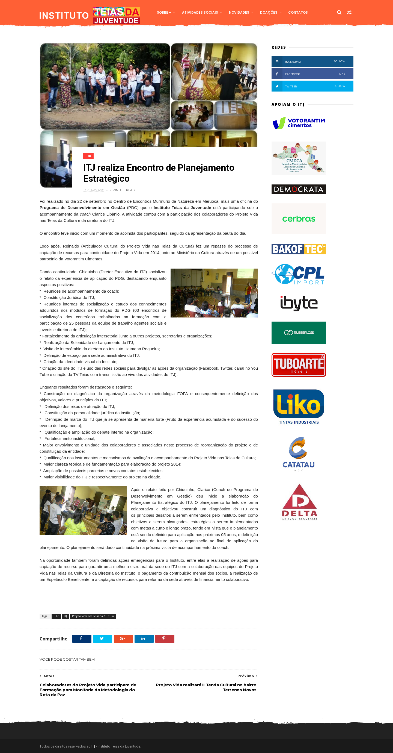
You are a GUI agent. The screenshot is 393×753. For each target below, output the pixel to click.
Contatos (298, 12)
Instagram (308, 61)
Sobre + (164, 12)
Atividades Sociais (200, 12)
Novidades (239, 12)
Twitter (308, 86)
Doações (268, 12)
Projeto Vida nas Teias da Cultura (93, 616)
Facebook (308, 73)
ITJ (65, 616)
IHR (88, 156)
